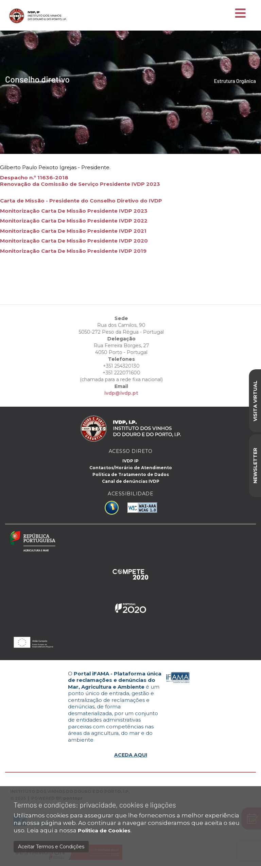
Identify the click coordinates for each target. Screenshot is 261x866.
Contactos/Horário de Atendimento (130, 467)
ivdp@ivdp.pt (113, 393)
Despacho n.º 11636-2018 (34, 177)
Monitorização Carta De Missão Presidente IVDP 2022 (73, 220)
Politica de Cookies (104, 830)
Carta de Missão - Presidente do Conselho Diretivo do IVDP (81, 200)
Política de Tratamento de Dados (130, 474)
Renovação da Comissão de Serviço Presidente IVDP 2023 (80, 184)
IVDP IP (130, 460)
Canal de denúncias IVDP (130, 481)
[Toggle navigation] (240, 13)
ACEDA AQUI (130, 755)
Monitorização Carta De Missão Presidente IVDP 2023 (73, 211)
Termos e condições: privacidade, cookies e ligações (95, 804)
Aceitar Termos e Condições (51, 847)
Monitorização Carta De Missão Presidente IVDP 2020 (74, 240)
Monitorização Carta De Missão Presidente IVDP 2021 (73, 231)
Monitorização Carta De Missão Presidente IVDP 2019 (73, 251)
